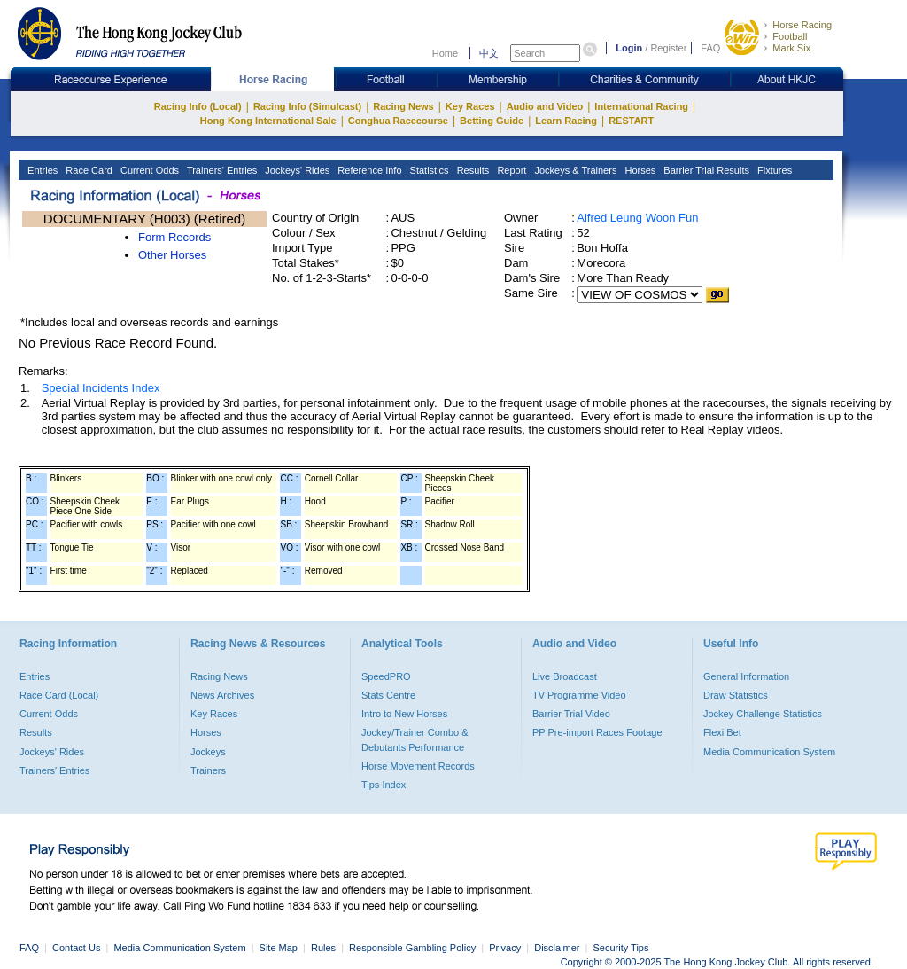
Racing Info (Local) (198, 106)
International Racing (641, 106)
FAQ (710, 48)
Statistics (428, 170)
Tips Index (383, 784)
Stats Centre (388, 695)
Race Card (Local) (58, 695)
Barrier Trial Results (705, 170)
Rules (324, 947)
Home (445, 53)
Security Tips (621, 947)
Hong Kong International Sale (268, 120)
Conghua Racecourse (398, 120)
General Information (746, 676)
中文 (489, 53)
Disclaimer (556, 947)
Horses (638, 170)
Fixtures (773, 170)
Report (510, 170)
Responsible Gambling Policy (412, 947)
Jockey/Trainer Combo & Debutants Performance (415, 739)
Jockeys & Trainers (573, 170)
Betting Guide (491, 120)
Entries (41, 170)
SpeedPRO (386, 676)
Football (789, 36)
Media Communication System (769, 751)
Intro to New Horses (404, 713)
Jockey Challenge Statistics (762, 713)
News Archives (222, 695)
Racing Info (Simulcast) (307, 106)
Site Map (279, 947)
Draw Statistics (735, 695)
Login (629, 48)
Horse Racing (802, 25)
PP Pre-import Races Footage (597, 732)
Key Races (470, 106)
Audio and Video (545, 106)
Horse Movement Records (418, 766)
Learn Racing (566, 120)
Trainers (208, 770)
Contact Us (76, 947)
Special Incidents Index (101, 388)
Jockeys (208, 751)
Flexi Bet (722, 732)
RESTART (631, 120)
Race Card (87, 170)
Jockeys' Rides (295, 170)
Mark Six (791, 48)
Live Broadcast (564, 676)
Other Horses (172, 255)
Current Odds (148, 170)
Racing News (403, 106)
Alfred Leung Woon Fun (637, 217)
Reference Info (368, 170)
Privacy (505, 947)
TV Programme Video (579, 695)
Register (668, 48)
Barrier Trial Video (571, 713)
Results (472, 170)
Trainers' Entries (220, 170)
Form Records (174, 237)
